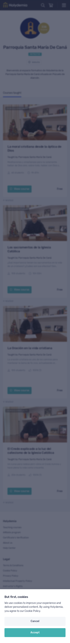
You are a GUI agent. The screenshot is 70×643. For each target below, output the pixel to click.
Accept (35, 632)
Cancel (35, 621)
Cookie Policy (32, 611)
